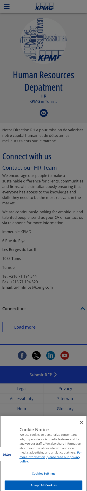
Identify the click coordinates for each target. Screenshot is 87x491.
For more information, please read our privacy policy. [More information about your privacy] (50, 459)
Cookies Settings (43, 476)
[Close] (81, 425)
